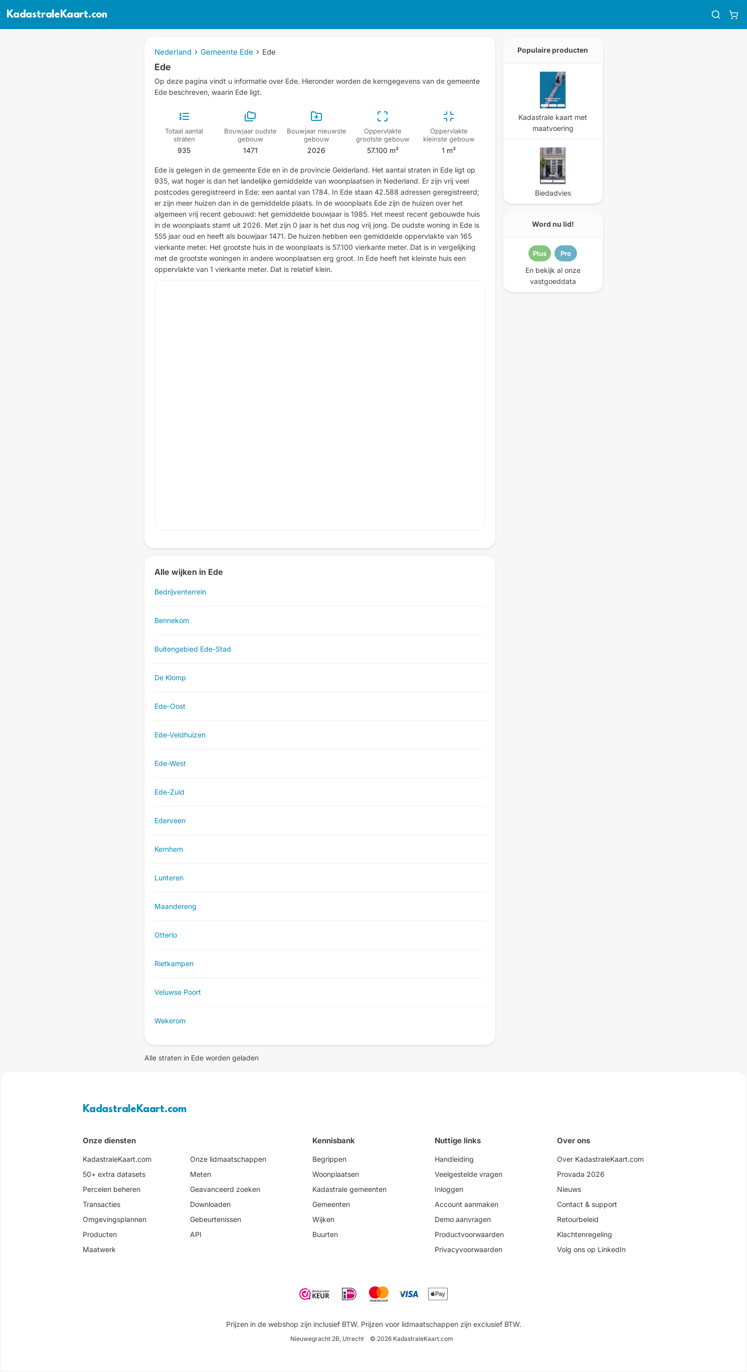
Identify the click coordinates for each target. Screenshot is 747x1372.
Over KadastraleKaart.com (600, 1159)
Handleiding (454, 1159)
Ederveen (169, 820)
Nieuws (569, 1189)
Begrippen (329, 1159)
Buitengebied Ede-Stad (192, 649)
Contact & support (587, 1204)
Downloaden (210, 1204)
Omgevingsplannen (114, 1219)
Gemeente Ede (227, 52)
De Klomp (170, 677)
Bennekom (171, 620)
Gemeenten (331, 1204)
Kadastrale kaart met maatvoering (552, 122)
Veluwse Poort (177, 992)
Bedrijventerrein (180, 591)
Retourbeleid (578, 1219)
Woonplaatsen (335, 1174)
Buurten (325, 1234)
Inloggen (449, 1189)
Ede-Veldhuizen (180, 734)
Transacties (101, 1204)
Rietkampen (174, 963)
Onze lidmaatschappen (228, 1159)
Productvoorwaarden (469, 1234)
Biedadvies (553, 193)
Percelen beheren (111, 1189)
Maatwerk (99, 1249)
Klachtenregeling (584, 1234)
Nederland (173, 52)
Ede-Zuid (169, 792)
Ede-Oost (169, 706)
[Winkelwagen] (733, 15)
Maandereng (175, 906)
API (196, 1234)
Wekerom (169, 1020)
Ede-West (170, 763)
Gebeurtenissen (215, 1219)
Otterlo (165, 935)
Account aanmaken (466, 1204)
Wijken (323, 1219)
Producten (100, 1234)
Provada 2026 (581, 1174)
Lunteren (168, 877)
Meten (200, 1174)
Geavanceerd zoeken (225, 1189)
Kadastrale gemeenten (349, 1189)
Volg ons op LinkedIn (591, 1249)
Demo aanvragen (463, 1219)
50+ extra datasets (114, 1174)
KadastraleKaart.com (134, 1109)
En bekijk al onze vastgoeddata (553, 275)
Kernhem (168, 849)
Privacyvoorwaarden (468, 1249)
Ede (269, 52)
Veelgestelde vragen (468, 1174)
